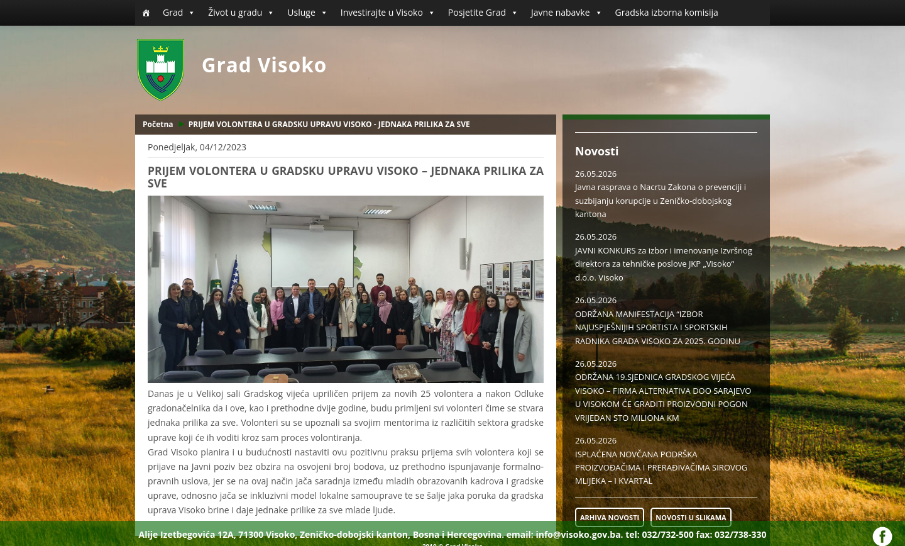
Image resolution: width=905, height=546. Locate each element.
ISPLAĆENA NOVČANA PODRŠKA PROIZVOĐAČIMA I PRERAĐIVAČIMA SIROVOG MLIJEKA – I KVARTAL (661, 467)
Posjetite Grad (483, 12)
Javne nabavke (567, 12)
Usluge (307, 12)
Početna (158, 124)
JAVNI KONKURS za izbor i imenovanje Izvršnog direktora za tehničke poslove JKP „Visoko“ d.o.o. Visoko (663, 264)
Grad (179, 12)
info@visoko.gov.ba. (579, 534)
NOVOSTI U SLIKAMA (690, 517)
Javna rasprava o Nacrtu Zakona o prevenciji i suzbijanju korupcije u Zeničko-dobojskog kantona (660, 200)
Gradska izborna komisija (666, 12)
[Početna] (145, 12)
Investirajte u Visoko (388, 12)
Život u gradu (241, 12)
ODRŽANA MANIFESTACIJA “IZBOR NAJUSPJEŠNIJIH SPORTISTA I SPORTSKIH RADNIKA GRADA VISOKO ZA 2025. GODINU (657, 327)
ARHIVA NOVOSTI (609, 517)
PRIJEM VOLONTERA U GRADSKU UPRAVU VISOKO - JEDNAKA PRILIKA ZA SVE (329, 124)
